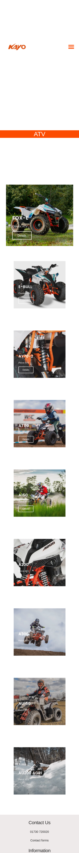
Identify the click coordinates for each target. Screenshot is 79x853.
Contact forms (39, 840)
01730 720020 (39, 831)
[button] (71, 47)
